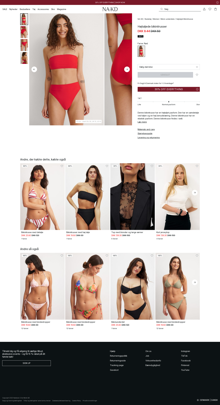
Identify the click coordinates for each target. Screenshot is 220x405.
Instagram (185, 351)
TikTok (184, 356)
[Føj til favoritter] (197, 75)
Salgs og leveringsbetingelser (12, 400)
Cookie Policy (76, 400)
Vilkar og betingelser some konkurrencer (37, 400)
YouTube (185, 370)
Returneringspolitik (118, 356)
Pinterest (185, 365)
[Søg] (179, 9)
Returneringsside (118, 360)
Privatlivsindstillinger (90, 400)
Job (147, 356)
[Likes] (210, 9)
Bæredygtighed (152, 365)
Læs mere (142, 122)
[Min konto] (204, 9)
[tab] (24, 19)
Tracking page (117, 365)
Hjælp (112, 351)
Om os (148, 351)
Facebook (186, 360)
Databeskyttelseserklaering (61, 400)
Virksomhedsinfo (153, 360)
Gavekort (114, 370)
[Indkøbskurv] (215, 9)
